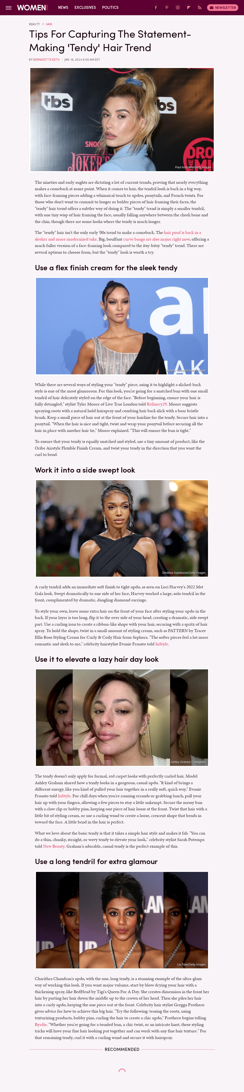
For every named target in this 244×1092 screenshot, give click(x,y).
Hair (49, 24)
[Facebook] (155, 7)
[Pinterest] (166, 7)
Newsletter (222, 8)
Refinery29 (157, 404)
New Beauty (54, 846)
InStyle (161, 644)
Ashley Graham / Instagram (188, 762)
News (63, 7)
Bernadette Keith (46, 59)
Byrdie (41, 1024)
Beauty (34, 24)
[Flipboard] (188, 7)
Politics (110, 7)
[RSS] (199, 7)
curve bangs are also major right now (156, 239)
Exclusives (85, 7)
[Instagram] (177, 7)
